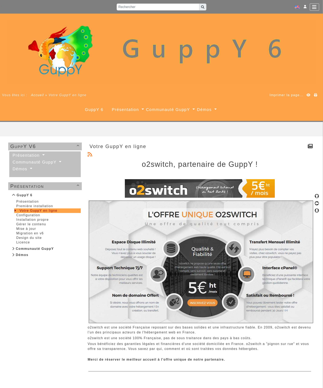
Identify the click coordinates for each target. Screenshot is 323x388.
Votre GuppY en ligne (38, 210)
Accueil (37, 95)
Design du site (29, 238)
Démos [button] (205, 109)
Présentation (45, 186)
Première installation (34, 206)
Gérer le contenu (31, 224)
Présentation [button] (126, 109)
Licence (23, 242)
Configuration (28, 215)
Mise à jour (26, 228)
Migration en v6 (30, 233)
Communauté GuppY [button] (168, 109)
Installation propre (32, 219)
